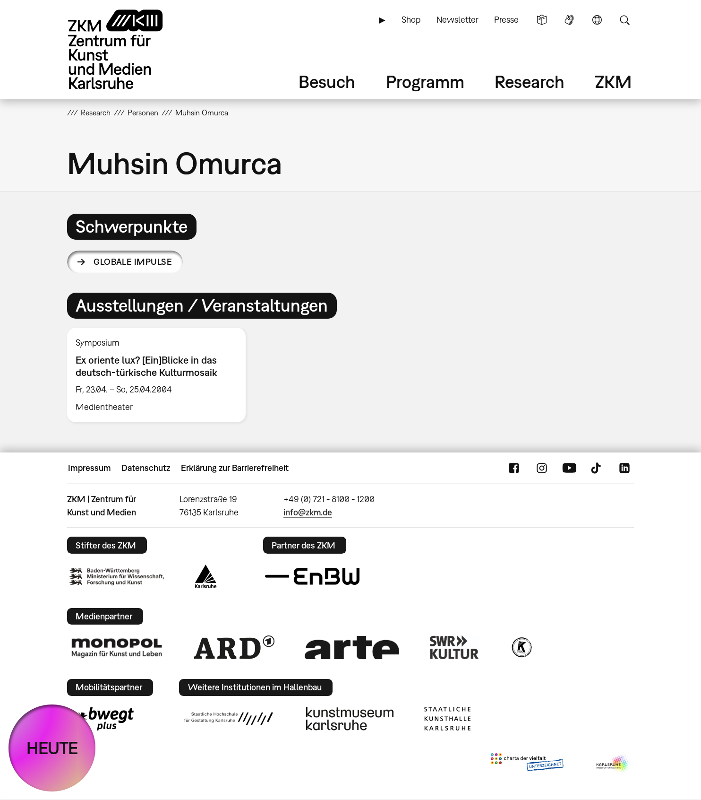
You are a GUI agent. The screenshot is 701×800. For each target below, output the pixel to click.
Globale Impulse (133, 262)
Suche (624, 20)
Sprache (597, 20)
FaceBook (513, 468)
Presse (506, 20)
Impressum (89, 468)
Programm (425, 81)
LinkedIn (624, 468)
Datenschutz (145, 468)
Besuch (327, 81)
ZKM (613, 81)
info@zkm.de (307, 512)
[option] (160, 375)
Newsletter (457, 20)
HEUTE (52, 748)
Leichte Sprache (541, 20)
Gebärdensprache (569, 20)
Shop (411, 20)
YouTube (569, 468)
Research (529, 81)
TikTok (597, 468)
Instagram (541, 468)
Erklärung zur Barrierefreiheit (235, 468)
